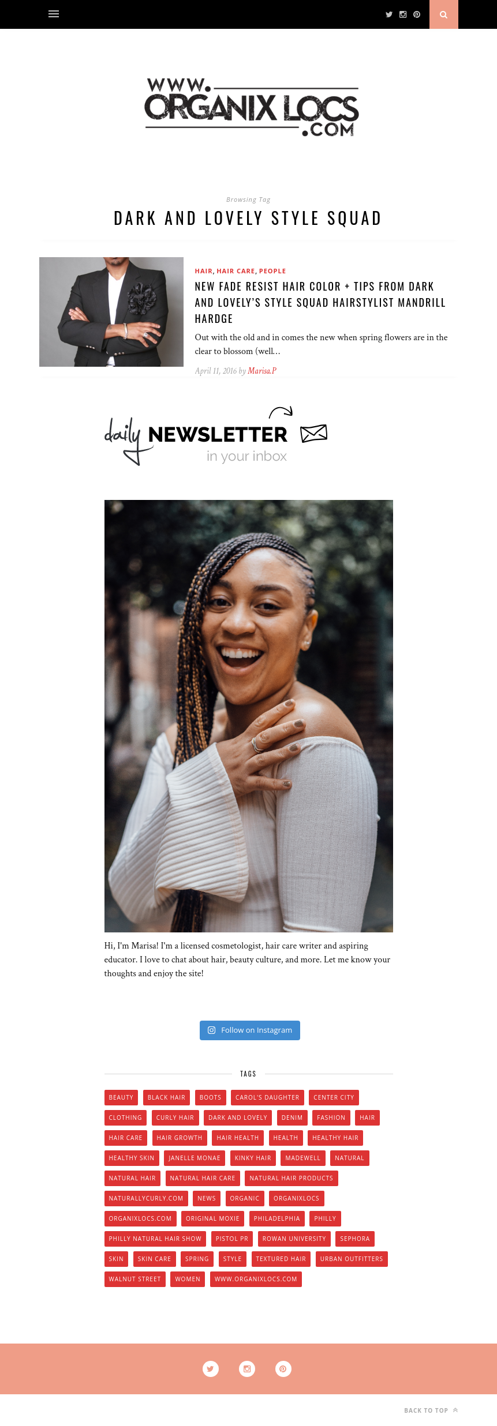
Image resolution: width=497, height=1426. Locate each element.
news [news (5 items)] (206, 1198)
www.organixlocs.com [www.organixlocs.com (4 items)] (256, 1279)
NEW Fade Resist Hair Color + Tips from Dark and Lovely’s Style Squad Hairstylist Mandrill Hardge (321, 302)
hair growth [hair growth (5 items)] (180, 1138)
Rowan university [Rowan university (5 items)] (294, 1239)
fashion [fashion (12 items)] (331, 1117)
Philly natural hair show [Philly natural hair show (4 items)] (155, 1239)
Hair (204, 270)
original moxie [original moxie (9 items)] (213, 1218)
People (272, 270)
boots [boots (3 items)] (211, 1097)
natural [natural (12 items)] (349, 1158)
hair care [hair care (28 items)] (126, 1138)
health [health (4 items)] (286, 1138)
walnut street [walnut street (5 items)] (135, 1279)
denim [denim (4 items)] (292, 1117)
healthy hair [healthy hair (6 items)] (335, 1138)
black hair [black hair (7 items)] (167, 1097)
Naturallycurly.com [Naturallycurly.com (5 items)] (146, 1198)
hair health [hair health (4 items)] (237, 1138)
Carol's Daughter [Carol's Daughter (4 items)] (268, 1097)
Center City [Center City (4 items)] (333, 1097)
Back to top (431, 1410)
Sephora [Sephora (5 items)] (355, 1239)
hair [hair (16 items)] (367, 1117)
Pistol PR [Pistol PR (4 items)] (232, 1239)
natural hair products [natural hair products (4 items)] (291, 1178)
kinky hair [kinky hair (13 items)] (253, 1158)
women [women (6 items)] (187, 1279)
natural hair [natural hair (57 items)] (132, 1178)
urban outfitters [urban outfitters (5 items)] (351, 1259)
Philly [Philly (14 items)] (325, 1218)
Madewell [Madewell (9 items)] (302, 1158)
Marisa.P (262, 371)
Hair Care (235, 270)
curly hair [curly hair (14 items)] (175, 1117)
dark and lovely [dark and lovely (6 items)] (238, 1117)
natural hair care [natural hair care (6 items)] (203, 1178)
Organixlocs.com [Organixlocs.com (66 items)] (140, 1218)
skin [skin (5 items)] (116, 1259)
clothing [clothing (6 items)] (126, 1117)
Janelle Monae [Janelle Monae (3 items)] (195, 1158)
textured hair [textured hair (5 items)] (281, 1259)
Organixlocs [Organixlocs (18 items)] (296, 1198)
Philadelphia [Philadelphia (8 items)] (277, 1218)
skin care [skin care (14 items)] (154, 1259)
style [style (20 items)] (232, 1259)
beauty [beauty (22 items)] (121, 1097)
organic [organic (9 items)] (245, 1198)
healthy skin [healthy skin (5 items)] (132, 1158)
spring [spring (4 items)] (197, 1259)
